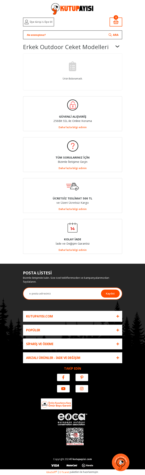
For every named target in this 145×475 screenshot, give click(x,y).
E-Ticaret (64, 472)
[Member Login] (38, 22)
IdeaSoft (51, 472)
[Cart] (116, 22)
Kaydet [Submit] (110, 293)
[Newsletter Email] (62, 293)
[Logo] (72, 9)
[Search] (72, 34)
